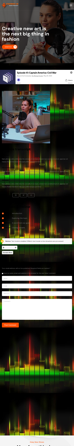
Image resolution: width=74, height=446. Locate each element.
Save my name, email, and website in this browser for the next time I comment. (30, 273)
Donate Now (7, 253)
